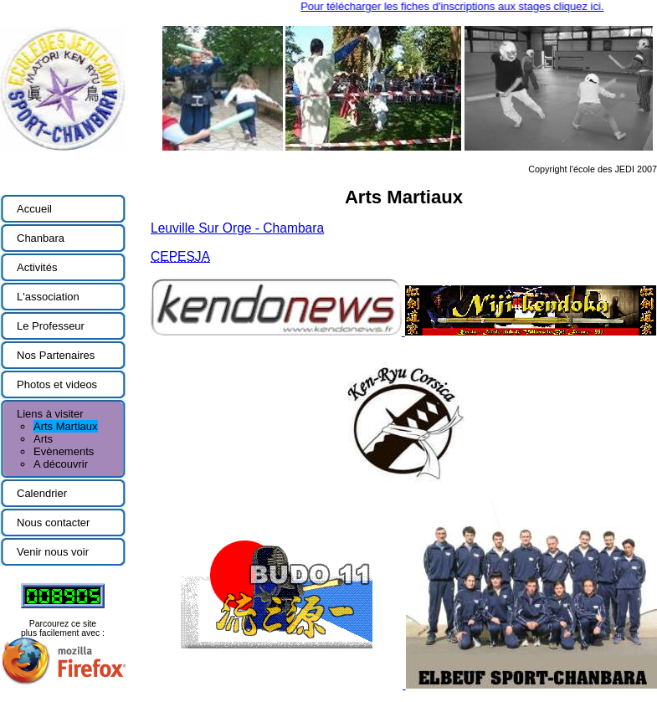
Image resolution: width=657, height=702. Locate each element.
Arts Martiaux (65, 426)
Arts (43, 439)
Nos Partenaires (56, 355)
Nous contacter (53, 522)
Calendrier (42, 493)
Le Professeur (51, 326)
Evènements (63, 451)
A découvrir (60, 464)
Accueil (34, 208)
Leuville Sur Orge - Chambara (237, 228)
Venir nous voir (53, 552)
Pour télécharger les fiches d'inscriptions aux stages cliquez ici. (456, 6)
